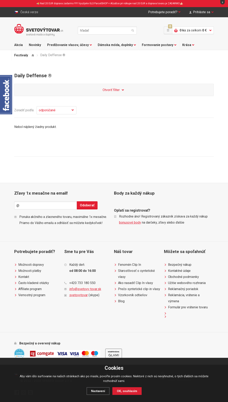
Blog (119, 301)
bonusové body (130, 222)
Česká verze (26, 12)
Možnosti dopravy (29, 265)
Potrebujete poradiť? (164, 12)
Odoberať (87, 205)
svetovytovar (78, 295)
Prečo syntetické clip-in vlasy (137, 289)
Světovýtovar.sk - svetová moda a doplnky (38, 30)
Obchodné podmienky (181, 277)
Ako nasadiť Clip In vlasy (133, 283)
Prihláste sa (201, 12)
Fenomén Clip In (127, 265)
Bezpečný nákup (177, 265)
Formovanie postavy (159, 45)
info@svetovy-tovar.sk (85, 289)
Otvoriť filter (114, 90)
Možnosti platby (27, 271)
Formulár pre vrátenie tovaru (186, 307)
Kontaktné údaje (177, 271)
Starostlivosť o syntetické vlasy (134, 273)
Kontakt (21, 277)
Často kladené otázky (31, 283)
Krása (188, 45)
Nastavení (98, 391)
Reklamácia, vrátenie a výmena (182, 297)
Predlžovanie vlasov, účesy (69, 45)
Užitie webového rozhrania (185, 283)
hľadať (133, 30)
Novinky (35, 45)
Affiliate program (28, 289)
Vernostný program (29, 295)
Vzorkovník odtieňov (130, 295)
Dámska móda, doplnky (117, 45)
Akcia (18, 45)
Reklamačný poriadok (181, 289)
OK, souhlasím (127, 391)
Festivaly (21, 55)
